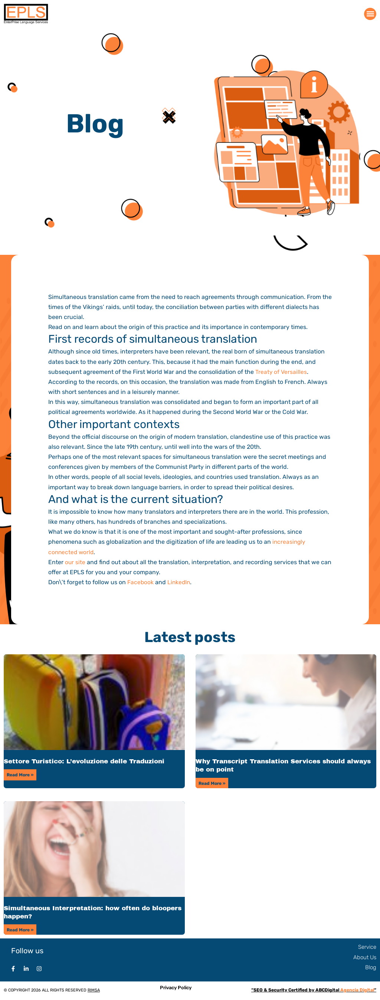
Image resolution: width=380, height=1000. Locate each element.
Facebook (140, 582)
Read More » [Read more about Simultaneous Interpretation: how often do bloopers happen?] (20, 930)
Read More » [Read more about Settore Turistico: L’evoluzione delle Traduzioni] (20, 774)
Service (367, 947)
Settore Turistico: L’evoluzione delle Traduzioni (84, 761)
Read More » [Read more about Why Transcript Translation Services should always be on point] (212, 783)
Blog (370, 968)
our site (75, 562)
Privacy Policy (175, 988)
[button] (370, 14)
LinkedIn (179, 582)
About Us (364, 958)
